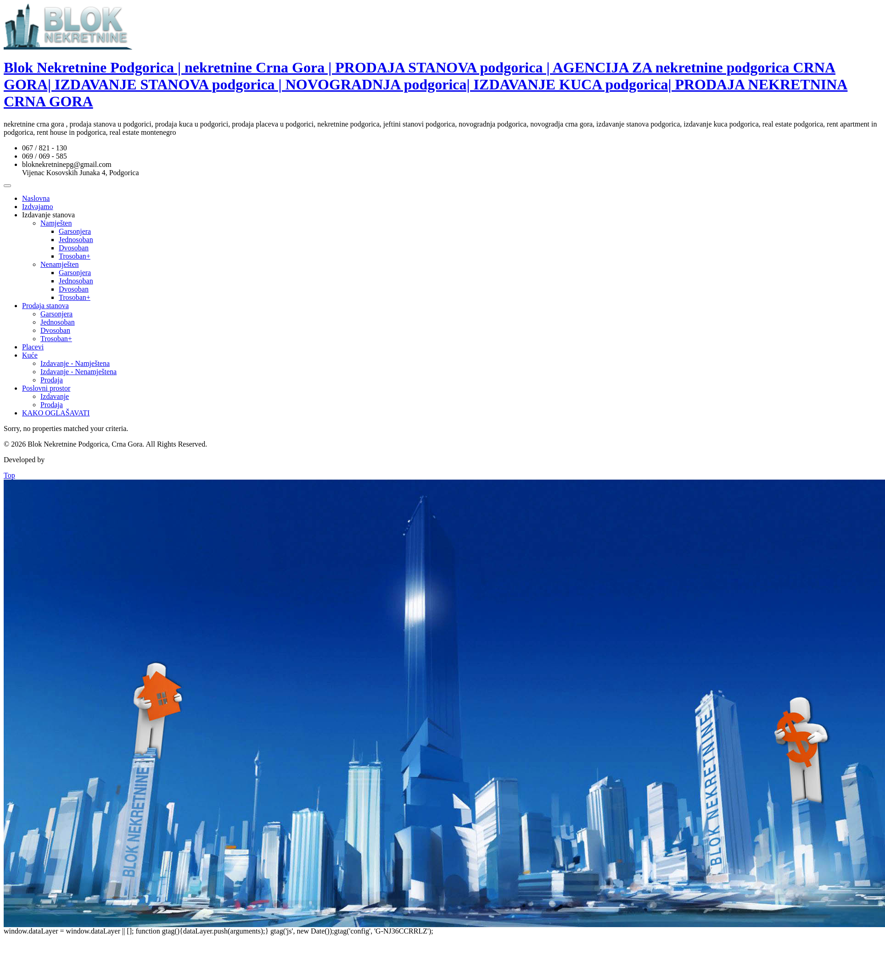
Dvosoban (74, 248)
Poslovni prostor (46, 388)
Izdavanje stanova (48, 215)
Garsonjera (75, 231)
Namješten (56, 223)
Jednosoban (76, 239)
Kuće (30, 355)
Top (9, 475)
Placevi (33, 347)
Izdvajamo (37, 206)
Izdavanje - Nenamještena (78, 372)
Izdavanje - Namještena (75, 363)
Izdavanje (54, 396)
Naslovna (36, 198)
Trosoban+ (74, 256)
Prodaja (51, 380)
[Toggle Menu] (7, 185)
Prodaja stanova (45, 305)
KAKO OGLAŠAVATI (56, 413)
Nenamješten (59, 264)
